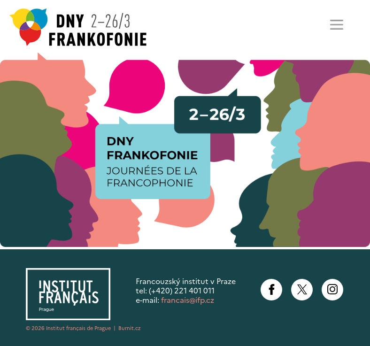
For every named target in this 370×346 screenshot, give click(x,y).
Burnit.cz (129, 328)
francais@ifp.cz (187, 300)
